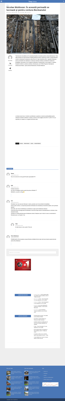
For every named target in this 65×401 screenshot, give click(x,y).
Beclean (21, 143)
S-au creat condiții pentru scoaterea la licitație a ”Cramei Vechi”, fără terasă (41, 306)
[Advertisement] (37, 156)
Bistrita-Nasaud (26, 143)
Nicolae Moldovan (37, 143)
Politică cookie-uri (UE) (48, 379)
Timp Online (15, 12)
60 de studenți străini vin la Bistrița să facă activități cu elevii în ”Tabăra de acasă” (41, 295)
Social (7, 5)
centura (32, 143)
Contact (45, 375)
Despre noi (46, 371)
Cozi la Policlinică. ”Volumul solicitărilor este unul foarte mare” (40, 311)
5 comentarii (10, 65)
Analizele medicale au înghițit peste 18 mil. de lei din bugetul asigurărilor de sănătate (41, 323)
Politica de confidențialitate (48, 377)
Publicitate (45, 373)
